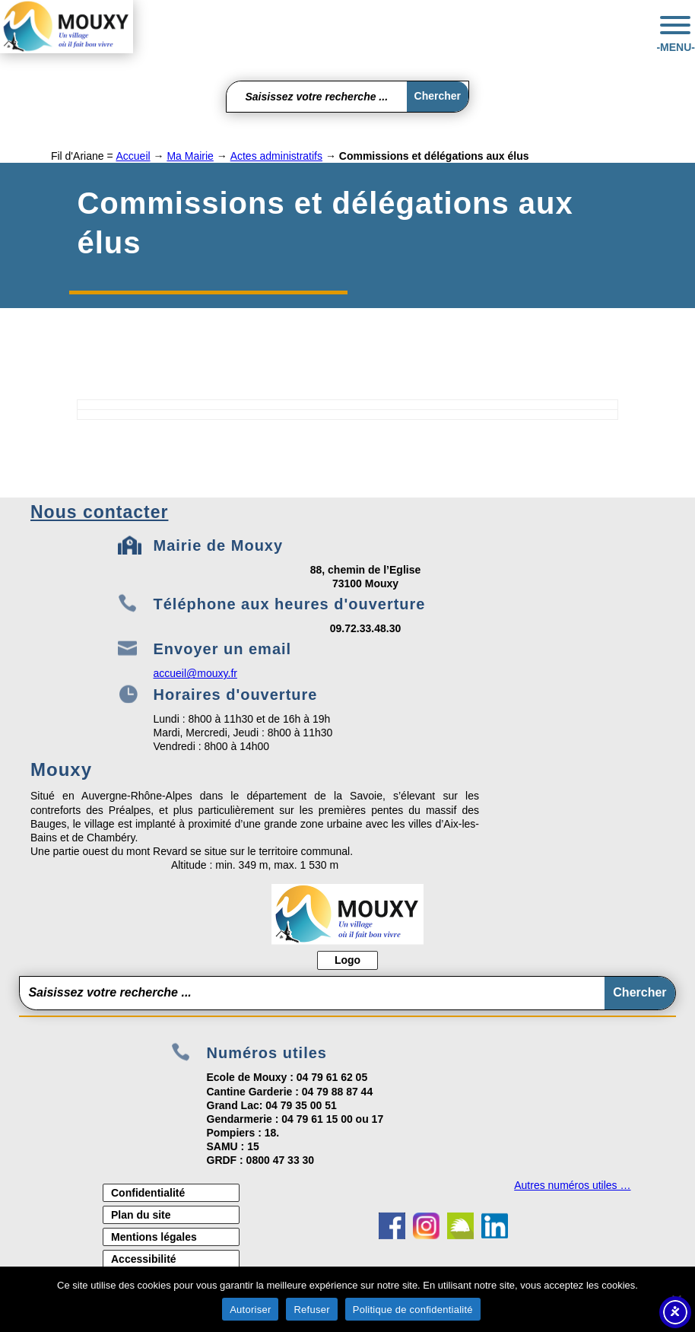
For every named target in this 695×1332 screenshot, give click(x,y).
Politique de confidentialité (413, 1309)
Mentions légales (154, 1237)
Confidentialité (148, 1193)
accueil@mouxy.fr (195, 673)
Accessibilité (143, 1259)
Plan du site (141, 1215)
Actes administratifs (276, 156)
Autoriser (250, 1309)
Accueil (133, 156)
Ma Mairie (190, 156)
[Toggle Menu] (675, 25)
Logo (347, 960)
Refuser (311, 1309)
